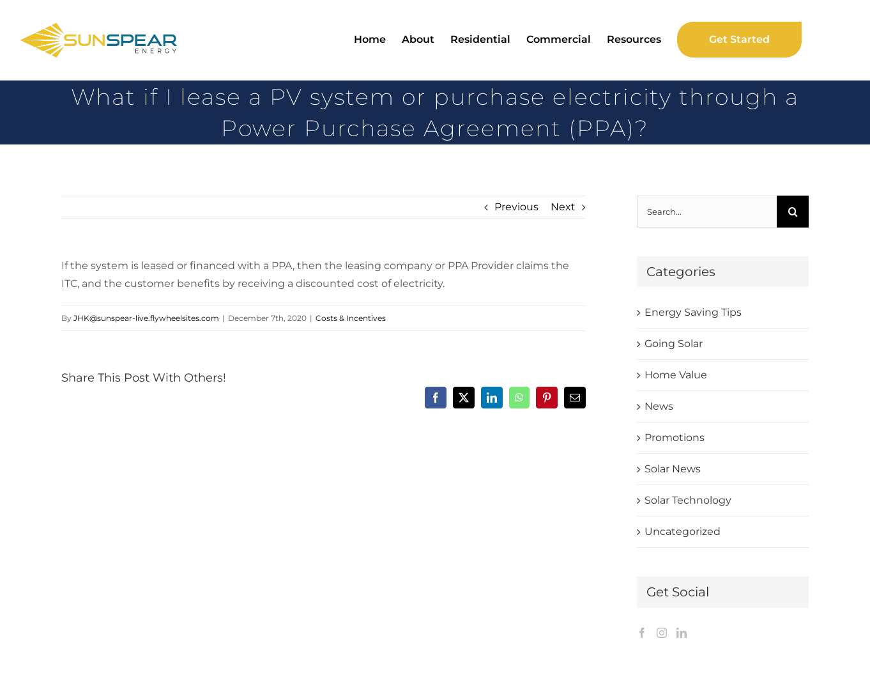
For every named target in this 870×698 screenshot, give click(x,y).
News (659, 406)
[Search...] (707, 212)
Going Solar (674, 343)
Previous (516, 207)
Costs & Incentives (351, 318)
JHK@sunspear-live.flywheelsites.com (146, 318)
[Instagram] (662, 633)
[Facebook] (642, 633)
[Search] (793, 212)
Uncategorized (683, 531)
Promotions (675, 437)
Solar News (673, 469)
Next (563, 207)
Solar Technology (688, 500)
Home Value (676, 375)
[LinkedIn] (681, 633)
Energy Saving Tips (693, 312)
